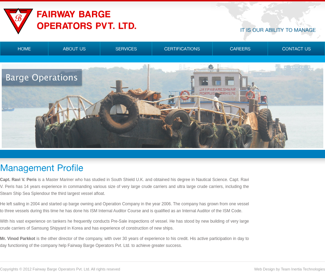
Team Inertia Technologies (303, 269)
